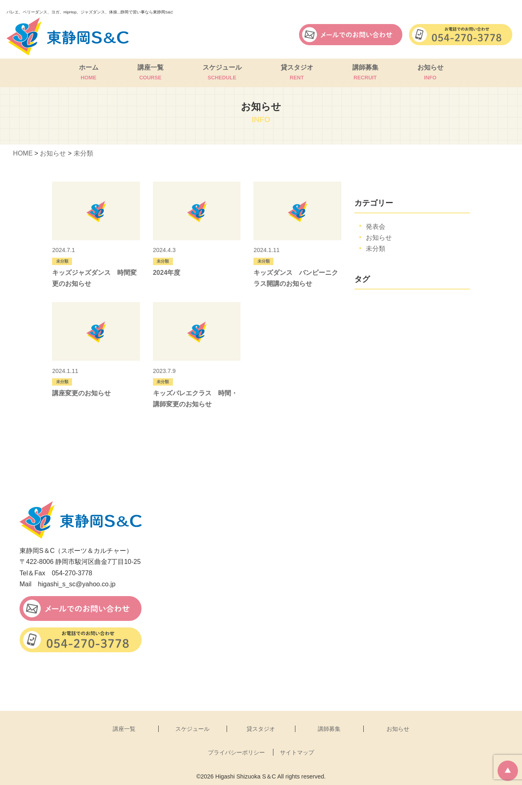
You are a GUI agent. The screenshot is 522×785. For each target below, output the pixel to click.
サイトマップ (297, 752)
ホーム (88, 73)
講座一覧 (151, 73)
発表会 (375, 226)
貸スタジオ (297, 73)
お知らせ (430, 73)
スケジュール (222, 73)
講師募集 (365, 73)
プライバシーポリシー (236, 752)
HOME (23, 153)
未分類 (83, 153)
